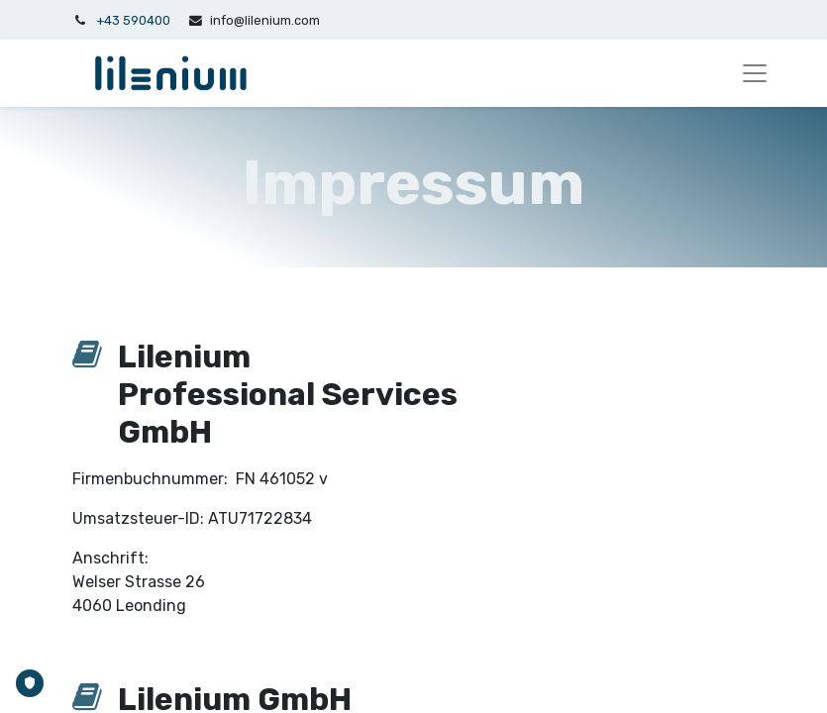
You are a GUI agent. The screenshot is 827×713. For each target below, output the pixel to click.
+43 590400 (133, 20)
